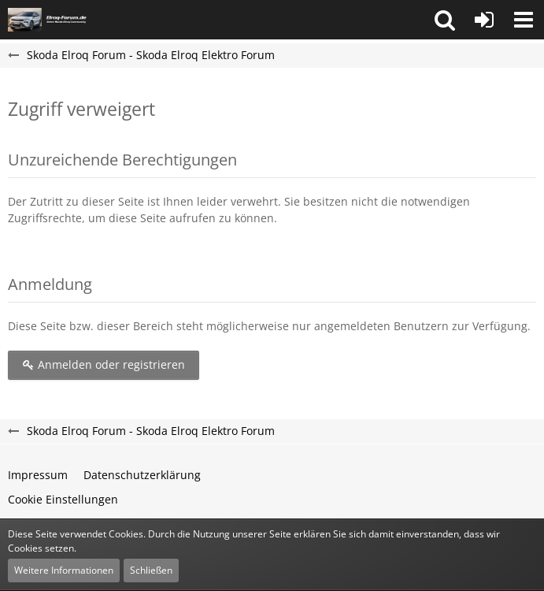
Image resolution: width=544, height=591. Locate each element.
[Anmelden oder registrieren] (484, 19)
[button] (445, 19)
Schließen (151, 570)
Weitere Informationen (63, 570)
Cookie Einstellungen (63, 499)
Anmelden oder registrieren (103, 364)
